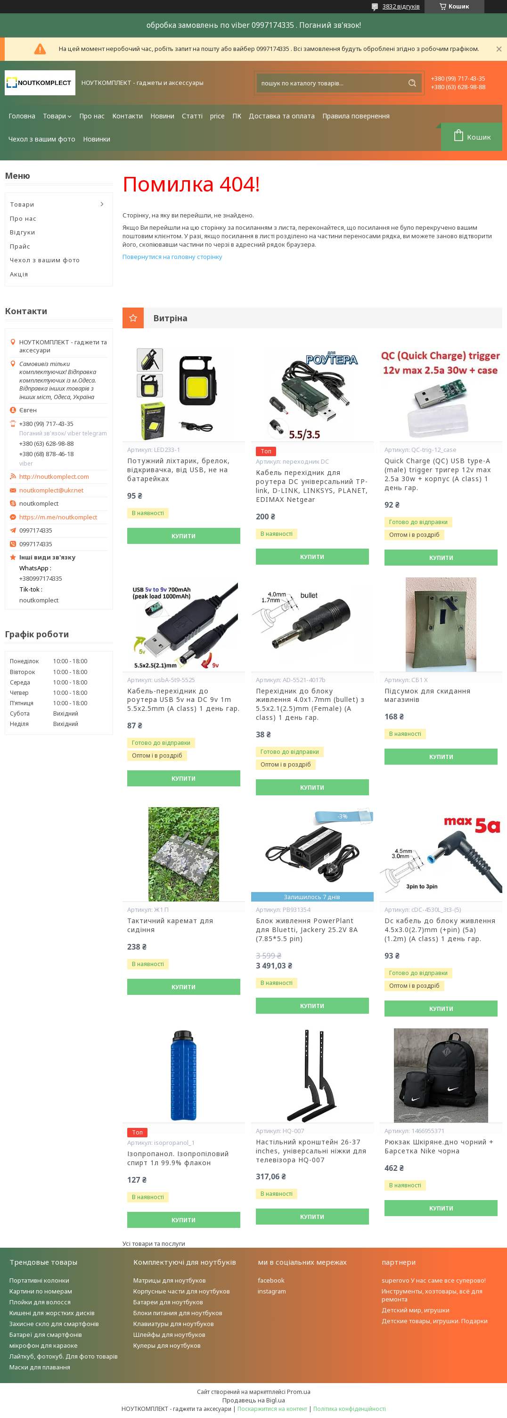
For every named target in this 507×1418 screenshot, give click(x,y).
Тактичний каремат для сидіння (170, 925)
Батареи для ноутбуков (168, 1302)
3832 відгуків (401, 6)
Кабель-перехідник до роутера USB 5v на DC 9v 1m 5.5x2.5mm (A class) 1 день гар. (183, 700)
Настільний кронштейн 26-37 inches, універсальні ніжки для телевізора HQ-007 (311, 1151)
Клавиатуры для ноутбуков (173, 1323)
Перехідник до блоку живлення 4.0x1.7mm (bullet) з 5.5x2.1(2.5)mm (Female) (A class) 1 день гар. (310, 704)
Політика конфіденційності (349, 1409)
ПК (236, 115)
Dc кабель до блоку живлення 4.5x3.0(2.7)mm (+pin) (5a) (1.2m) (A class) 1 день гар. (440, 930)
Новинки (96, 138)
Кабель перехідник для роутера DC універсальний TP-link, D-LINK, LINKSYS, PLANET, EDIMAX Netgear (312, 486)
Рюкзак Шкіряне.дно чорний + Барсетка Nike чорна (439, 1146)
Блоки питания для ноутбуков (177, 1313)
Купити (184, 536)
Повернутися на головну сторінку (172, 256)
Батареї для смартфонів (45, 1334)
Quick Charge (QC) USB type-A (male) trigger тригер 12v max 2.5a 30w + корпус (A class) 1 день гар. (437, 474)
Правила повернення (356, 115)
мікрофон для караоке (43, 1345)
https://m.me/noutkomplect (58, 517)
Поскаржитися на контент (272, 1409)
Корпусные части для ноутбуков (181, 1291)
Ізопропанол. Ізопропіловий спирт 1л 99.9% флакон (178, 1158)
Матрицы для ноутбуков (169, 1280)
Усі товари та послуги (154, 1243)
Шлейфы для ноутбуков (169, 1334)
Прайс (20, 246)
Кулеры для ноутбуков (167, 1345)
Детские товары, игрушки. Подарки (435, 1321)
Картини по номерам (40, 1291)
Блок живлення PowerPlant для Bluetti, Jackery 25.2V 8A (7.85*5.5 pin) (307, 930)
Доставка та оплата (282, 115)
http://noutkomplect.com (54, 477)
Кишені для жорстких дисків (52, 1313)
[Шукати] (412, 83)
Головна (21, 115)
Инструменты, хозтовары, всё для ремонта (432, 1295)
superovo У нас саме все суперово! (434, 1280)
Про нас (92, 115)
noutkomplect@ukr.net (51, 490)
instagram (272, 1291)
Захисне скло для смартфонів (54, 1323)
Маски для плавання (39, 1367)
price (217, 115)
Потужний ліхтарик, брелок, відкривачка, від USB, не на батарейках (178, 470)
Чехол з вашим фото (41, 138)
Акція (19, 274)
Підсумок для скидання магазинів (427, 695)
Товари (54, 115)
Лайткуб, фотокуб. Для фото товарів (63, 1356)
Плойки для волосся (40, 1302)
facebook (271, 1280)
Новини (162, 115)
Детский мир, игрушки (416, 1310)
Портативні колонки (39, 1280)
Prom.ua (299, 1391)
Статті (192, 115)
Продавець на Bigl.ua (253, 1400)
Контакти (127, 115)
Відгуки (22, 232)
